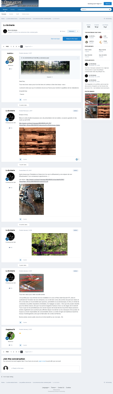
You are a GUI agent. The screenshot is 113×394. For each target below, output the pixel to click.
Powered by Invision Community (56, 391)
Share (62, 31)
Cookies (68, 387)
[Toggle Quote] (22, 58)
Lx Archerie (13, 30)
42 (10, 69)
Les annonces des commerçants (28, 32)
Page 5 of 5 (28, 46)
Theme (53, 387)
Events (11, 14)
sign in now (42, 361)
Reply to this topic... (17, 368)
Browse (5, 10)
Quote (25, 99)
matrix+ (10, 53)
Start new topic (55, 38)
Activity (13, 9)
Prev (7, 46)
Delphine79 (10, 329)
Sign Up (108, 3)
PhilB (105, 41)
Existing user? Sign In (95, 3)
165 (10, 128)
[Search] (89, 9)
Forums (4, 14)
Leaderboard (21, 9)
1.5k (10, 345)
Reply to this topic (72, 38)
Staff (17, 14)
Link (105, 36)
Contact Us (61, 387)
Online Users (25, 14)
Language (45, 387)
